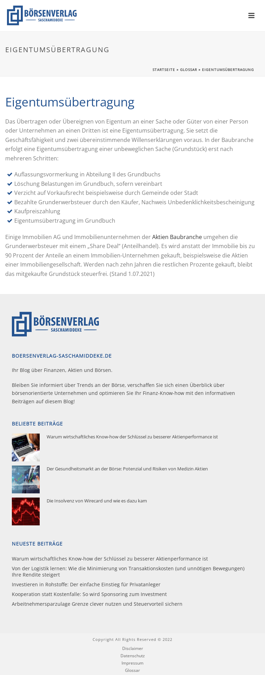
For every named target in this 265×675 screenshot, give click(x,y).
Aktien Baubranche (177, 237)
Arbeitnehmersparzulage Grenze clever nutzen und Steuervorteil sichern (97, 604)
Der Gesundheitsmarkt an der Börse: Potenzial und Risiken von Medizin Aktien (127, 469)
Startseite (164, 69)
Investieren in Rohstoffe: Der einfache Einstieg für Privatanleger (86, 584)
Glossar (188, 69)
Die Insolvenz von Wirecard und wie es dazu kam (97, 501)
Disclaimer (132, 648)
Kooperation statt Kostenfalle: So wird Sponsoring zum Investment (89, 594)
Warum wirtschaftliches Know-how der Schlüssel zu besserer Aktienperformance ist (132, 437)
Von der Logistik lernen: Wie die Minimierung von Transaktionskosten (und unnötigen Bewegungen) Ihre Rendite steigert (128, 571)
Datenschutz (132, 656)
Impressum (132, 663)
